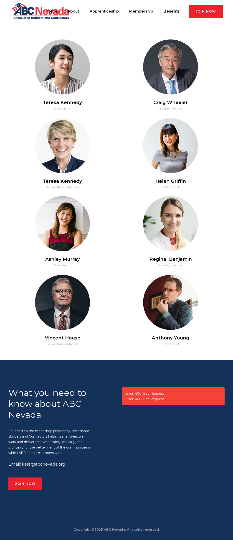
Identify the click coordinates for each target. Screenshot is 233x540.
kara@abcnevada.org (43, 464)
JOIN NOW (206, 11)
